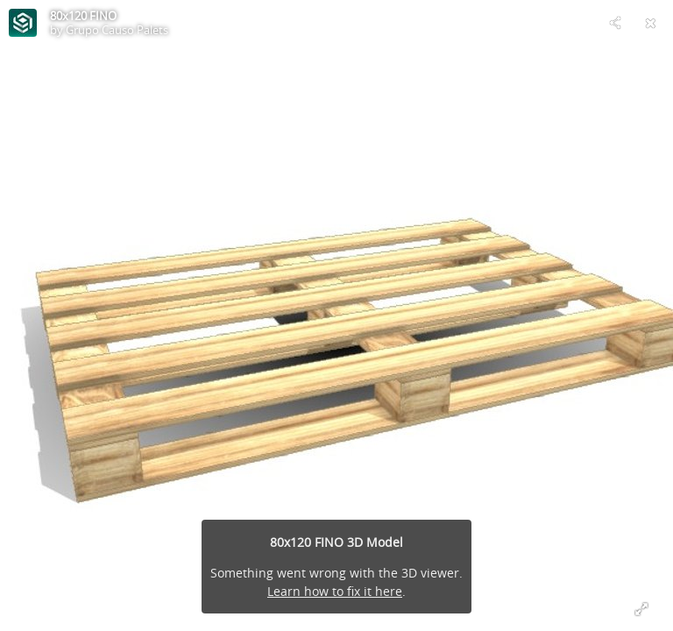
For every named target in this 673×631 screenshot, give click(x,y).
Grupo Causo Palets (117, 30)
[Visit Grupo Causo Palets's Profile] (23, 23)
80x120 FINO (83, 16)
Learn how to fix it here (334, 591)
